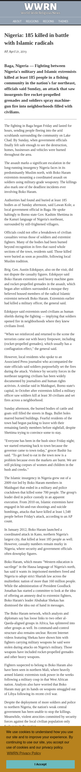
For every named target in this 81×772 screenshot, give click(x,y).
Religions (32, 21)
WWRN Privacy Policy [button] (24, 753)
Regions (48, 21)
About (17, 21)
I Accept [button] (40, 764)
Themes (63, 21)
